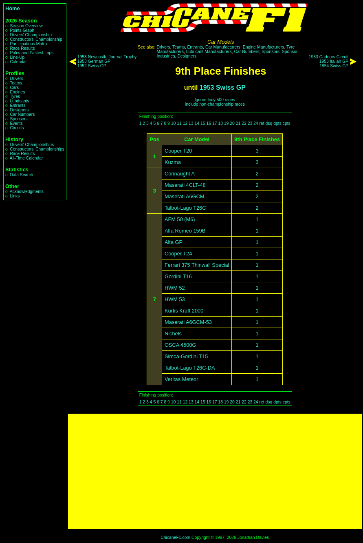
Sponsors (18, 119)
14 (197, 123)
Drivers (16, 78)
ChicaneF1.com (175, 537)
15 (202, 123)
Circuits (17, 128)
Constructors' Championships (37, 149)
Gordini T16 (178, 276)
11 (179, 123)
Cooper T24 (178, 253)
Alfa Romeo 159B (185, 231)
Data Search (21, 175)
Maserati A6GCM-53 (188, 322)
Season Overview (26, 26)
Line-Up (17, 57)
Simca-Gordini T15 (186, 356)
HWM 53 (175, 299)
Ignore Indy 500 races (215, 100)
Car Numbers (22, 114)
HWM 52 (175, 288)
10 (173, 123)
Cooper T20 (178, 151)
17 (214, 123)
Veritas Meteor (181, 379)
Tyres (15, 96)
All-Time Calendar (26, 158)
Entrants (17, 105)
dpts (277, 123)
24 (255, 123)
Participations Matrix (28, 44)
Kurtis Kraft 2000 (184, 311)
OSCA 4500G (180, 345)
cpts (286, 123)
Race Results (22, 48)
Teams (16, 83)
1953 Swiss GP (223, 87)
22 (244, 123)
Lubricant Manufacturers (209, 51)
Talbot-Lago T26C (185, 208)
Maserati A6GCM (184, 196)
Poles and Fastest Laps (31, 53)
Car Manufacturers (222, 47)
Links (15, 196)
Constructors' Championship (36, 39)
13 (191, 123)
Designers (19, 110)
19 (226, 123)
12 (185, 123)
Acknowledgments (27, 191)
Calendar (18, 62)
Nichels (173, 333)
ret (262, 123)
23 (250, 123)
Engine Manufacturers (263, 47)
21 (238, 123)
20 (232, 123)
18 (220, 123)
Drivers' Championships (32, 144)
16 (208, 123)
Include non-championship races (215, 104)
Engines (17, 92)
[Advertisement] (214, 471)
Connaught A (180, 174)
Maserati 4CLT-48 (185, 185)
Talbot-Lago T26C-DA (190, 368)
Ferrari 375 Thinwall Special (197, 265)
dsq (269, 123)
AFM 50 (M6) (180, 219)
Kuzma (173, 162)
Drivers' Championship (31, 35)
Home (12, 8)
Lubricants (19, 101)
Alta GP (174, 242)
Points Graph (22, 30)
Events (16, 123)
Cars (14, 87)
